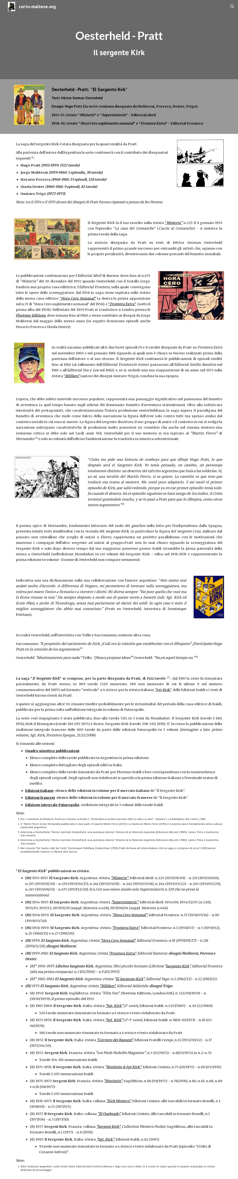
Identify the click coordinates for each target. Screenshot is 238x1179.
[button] (232, 6)
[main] (119, 40)
